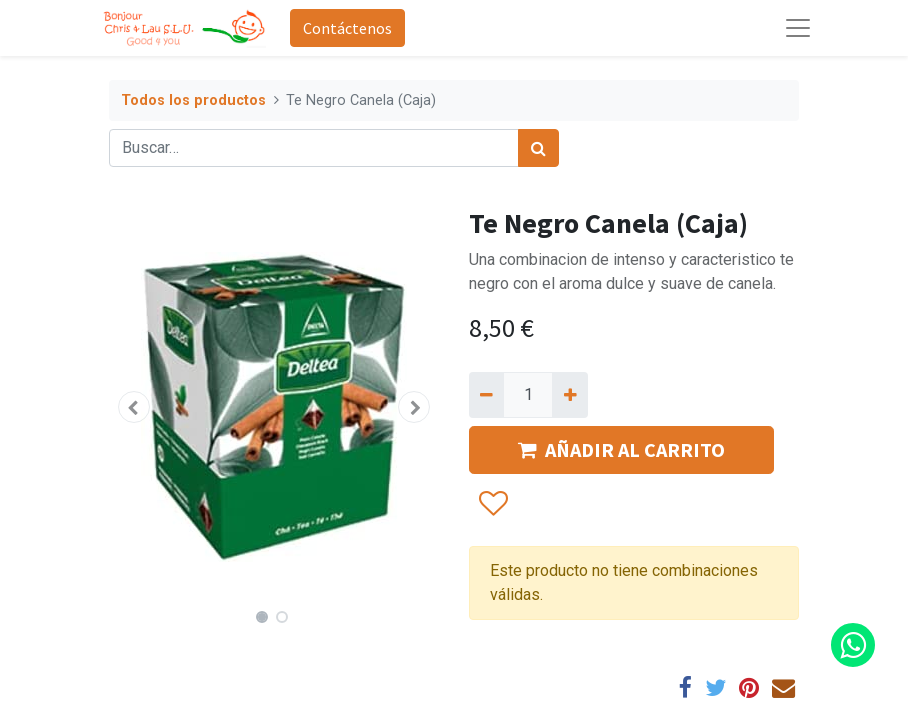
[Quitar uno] (486, 395)
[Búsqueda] (538, 148)
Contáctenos (347, 28)
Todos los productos (193, 100)
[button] (134, 407)
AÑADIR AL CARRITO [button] (621, 449)
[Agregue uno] (569, 395)
